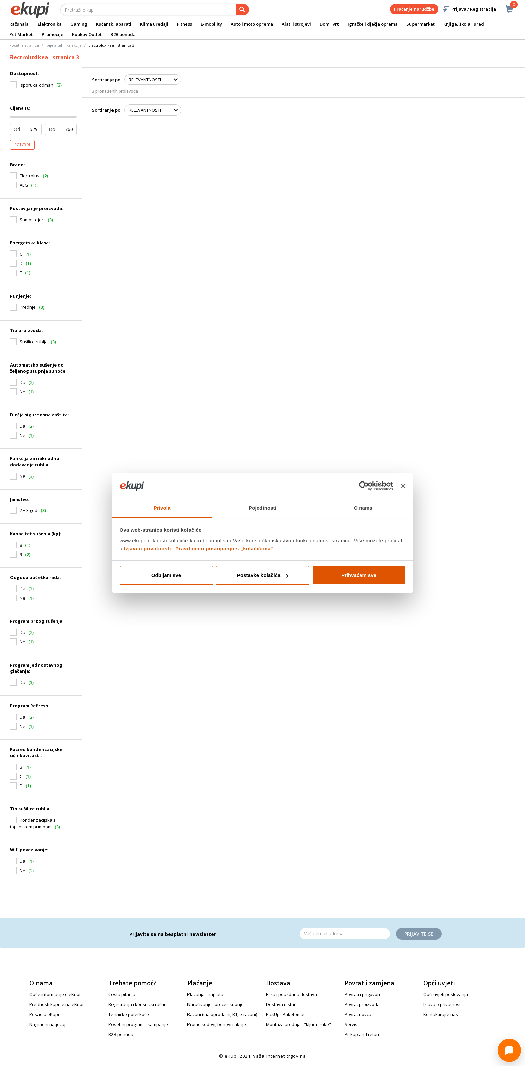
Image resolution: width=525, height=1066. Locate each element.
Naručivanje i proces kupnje (215, 1004)
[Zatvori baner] (403, 486)
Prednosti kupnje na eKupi (56, 1004)
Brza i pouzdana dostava (291, 994)
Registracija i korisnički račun (137, 1004)
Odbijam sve (166, 575)
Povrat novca (358, 1014)
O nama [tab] (363, 508)
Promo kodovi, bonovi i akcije (216, 1024)
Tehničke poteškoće (128, 1014)
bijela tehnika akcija (64, 45)
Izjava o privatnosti (442, 1004)
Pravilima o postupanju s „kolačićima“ (224, 548)
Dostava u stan (281, 1004)
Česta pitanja (121, 994)
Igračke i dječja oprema (373, 24)
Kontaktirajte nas (440, 1014)
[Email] (345, 933)
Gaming (78, 24)
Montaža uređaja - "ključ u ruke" (298, 1024)
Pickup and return (363, 1034)
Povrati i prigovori (362, 994)
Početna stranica (24, 45)
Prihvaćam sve (358, 575)
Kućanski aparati (113, 24)
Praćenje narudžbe (414, 9)
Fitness (184, 24)
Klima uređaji (154, 24)
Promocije (52, 34)
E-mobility (211, 24)
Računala (19, 24)
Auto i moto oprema (252, 24)
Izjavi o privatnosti (147, 548)
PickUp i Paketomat (285, 1014)
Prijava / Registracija (469, 9)
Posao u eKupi (44, 1014)
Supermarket (420, 24)
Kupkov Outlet (87, 34)
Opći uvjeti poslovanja (445, 994)
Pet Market (21, 34)
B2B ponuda (123, 34)
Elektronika (50, 24)
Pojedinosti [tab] (262, 508)
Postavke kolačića (262, 575)
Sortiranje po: (106, 80)
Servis (351, 1024)
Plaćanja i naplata (205, 994)
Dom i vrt (329, 24)
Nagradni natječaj (47, 1024)
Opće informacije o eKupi (54, 994)
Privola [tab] (162, 508)
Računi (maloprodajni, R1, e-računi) (222, 1014)
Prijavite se (418, 934)
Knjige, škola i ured (463, 24)
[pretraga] (242, 9)
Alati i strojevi (296, 24)
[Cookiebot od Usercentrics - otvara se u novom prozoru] (363, 486)
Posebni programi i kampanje (138, 1024)
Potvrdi (22, 144)
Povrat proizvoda (362, 1004)
